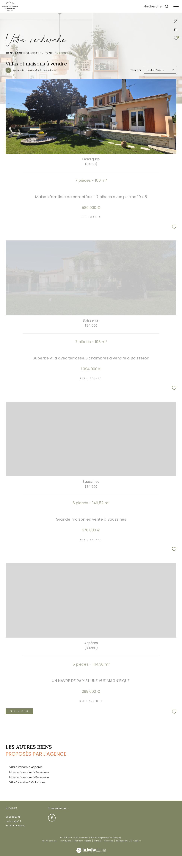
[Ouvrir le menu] (176, 6)
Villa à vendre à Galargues (27, 782)
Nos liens (109, 840)
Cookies (137, 841)
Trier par (135, 70)
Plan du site (66, 840)
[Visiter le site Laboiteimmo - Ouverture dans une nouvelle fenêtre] (91, 847)
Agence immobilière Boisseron (24, 53)
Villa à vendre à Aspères (26, 767)
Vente (49, 53)
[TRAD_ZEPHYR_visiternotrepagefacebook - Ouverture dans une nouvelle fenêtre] (51, 817)
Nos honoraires (49, 840)
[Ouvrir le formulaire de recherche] (156, 6)
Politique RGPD (123, 840)
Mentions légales (83, 840)
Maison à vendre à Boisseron (29, 777)
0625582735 (13, 817)
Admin (97, 840)
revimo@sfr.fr (14, 821)
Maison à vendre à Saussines (29, 772)
